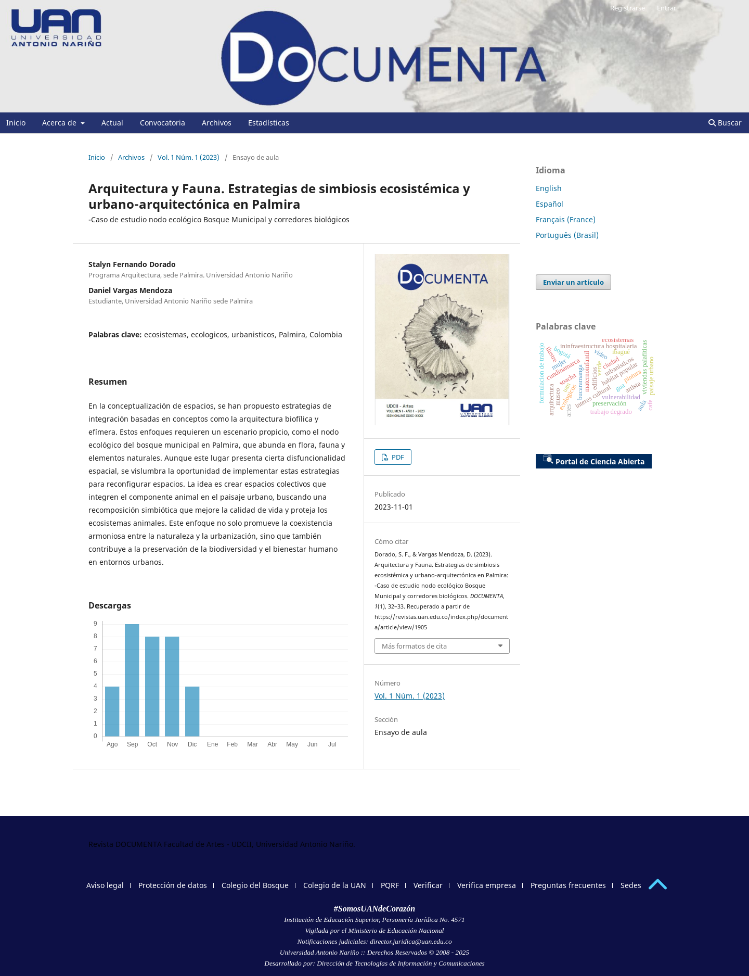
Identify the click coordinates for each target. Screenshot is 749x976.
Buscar (725, 123)
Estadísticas (268, 123)
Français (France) (566, 219)
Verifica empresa (486, 885)
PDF (397, 457)
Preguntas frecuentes (568, 885)
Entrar (666, 7)
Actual (112, 123)
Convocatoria (162, 123)
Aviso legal (105, 885)
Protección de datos (172, 885)
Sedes (631, 885)
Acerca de (60, 123)
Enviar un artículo (573, 282)
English (549, 188)
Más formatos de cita (414, 646)
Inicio (15, 123)
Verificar (428, 885)
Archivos (216, 123)
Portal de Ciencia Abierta (593, 460)
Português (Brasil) (567, 235)
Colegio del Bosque (255, 885)
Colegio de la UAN (334, 885)
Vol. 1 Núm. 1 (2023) (188, 157)
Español (549, 204)
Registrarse (627, 7)
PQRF (390, 885)
